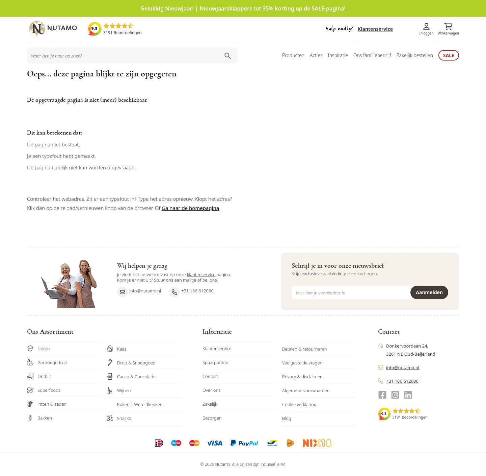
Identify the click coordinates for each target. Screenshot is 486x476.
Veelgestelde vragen (302, 363)
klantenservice (201, 274)
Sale (448, 55)
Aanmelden (429, 292)
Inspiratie (338, 55)
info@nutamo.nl (139, 292)
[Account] (427, 26)
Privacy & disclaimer (302, 377)
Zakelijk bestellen (415, 55)
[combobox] (132, 55)
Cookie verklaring (299, 404)
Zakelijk (209, 404)
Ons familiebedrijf (372, 55)
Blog (286, 418)
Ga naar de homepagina (190, 208)
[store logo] (57, 29)
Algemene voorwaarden (306, 390)
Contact (210, 376)
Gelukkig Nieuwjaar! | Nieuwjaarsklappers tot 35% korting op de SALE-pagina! (243, 8)
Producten (293, 55)
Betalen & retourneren (304, 349)
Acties (316, 55)
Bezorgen (212, 418)
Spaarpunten (215, 362)
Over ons (211, 390)
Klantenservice (375, 29)
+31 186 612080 (191, 292)
